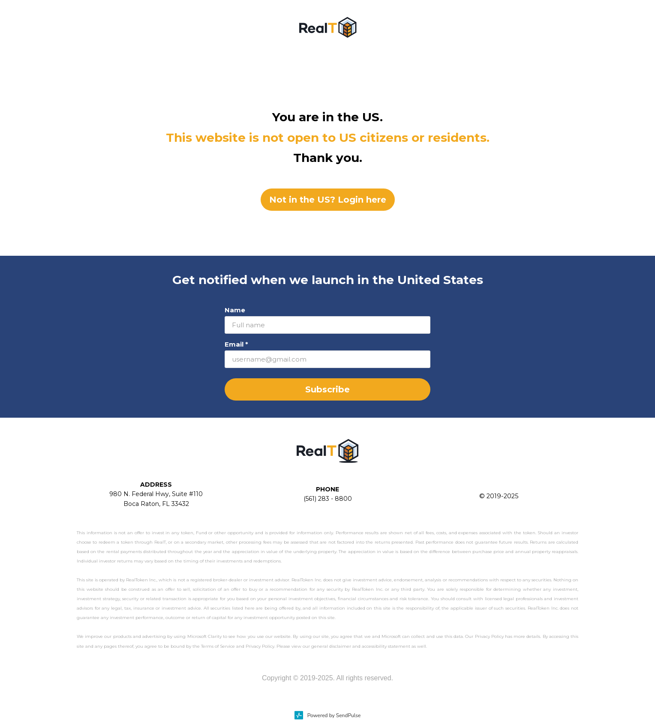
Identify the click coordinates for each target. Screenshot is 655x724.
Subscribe (327, 389)
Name (235, 310)
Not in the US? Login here (327, 199)
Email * (236, 344)
